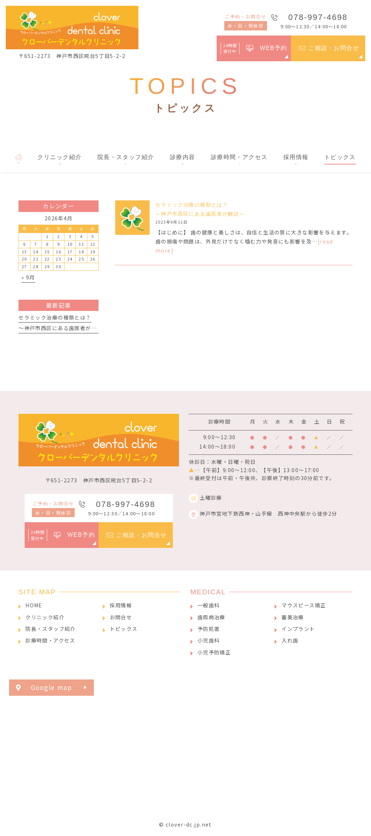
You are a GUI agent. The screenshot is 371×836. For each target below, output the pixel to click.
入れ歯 (290, 640)
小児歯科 (208, 640)
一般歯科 (208, 605)
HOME (33, 605)
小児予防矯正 (214, 652)
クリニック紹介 (44, 617)
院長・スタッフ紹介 (50, 628)
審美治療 (293, 617)
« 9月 (28, 277)
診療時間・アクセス (50, 640)
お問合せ (121, 617)
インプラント (298, 628)
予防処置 (208, 628)
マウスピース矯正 (304, 605)
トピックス (124, 628)
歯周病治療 (211, 617)
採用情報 (121, 605)
